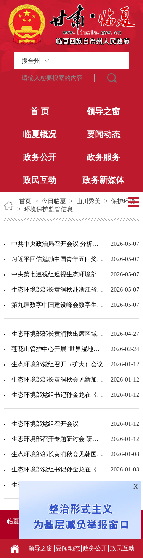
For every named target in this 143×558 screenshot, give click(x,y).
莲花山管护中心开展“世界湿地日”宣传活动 (57, 349)
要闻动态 (103, 134)
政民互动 (39, 180)
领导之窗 (103, 111)
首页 (25, 201)
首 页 (39, 111)
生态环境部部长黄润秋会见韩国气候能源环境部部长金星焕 (57, 454)
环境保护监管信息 (48, 209)
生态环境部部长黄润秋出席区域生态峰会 (57, 333)
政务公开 (39, 157)
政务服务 (103, 157)
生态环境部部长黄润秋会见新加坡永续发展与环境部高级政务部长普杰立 (57, 379)
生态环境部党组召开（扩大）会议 (57, 364)
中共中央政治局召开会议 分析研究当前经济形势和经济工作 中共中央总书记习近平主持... (57, 244)
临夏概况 (39, 134)
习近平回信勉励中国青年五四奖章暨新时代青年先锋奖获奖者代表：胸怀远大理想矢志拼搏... (57, 259)
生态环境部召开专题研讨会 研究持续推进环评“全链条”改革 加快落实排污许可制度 (57, 439)
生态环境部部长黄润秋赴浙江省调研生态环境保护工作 (57, 289)
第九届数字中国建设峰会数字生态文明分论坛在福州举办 (57, 304)
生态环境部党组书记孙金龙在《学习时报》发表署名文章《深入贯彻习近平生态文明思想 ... (57, 394)
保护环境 (123, 201)
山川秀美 (88, 201)
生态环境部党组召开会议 (45, 423)
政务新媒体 (103, 180)
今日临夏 (54, 201)
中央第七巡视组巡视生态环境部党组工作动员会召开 (57, 274)
